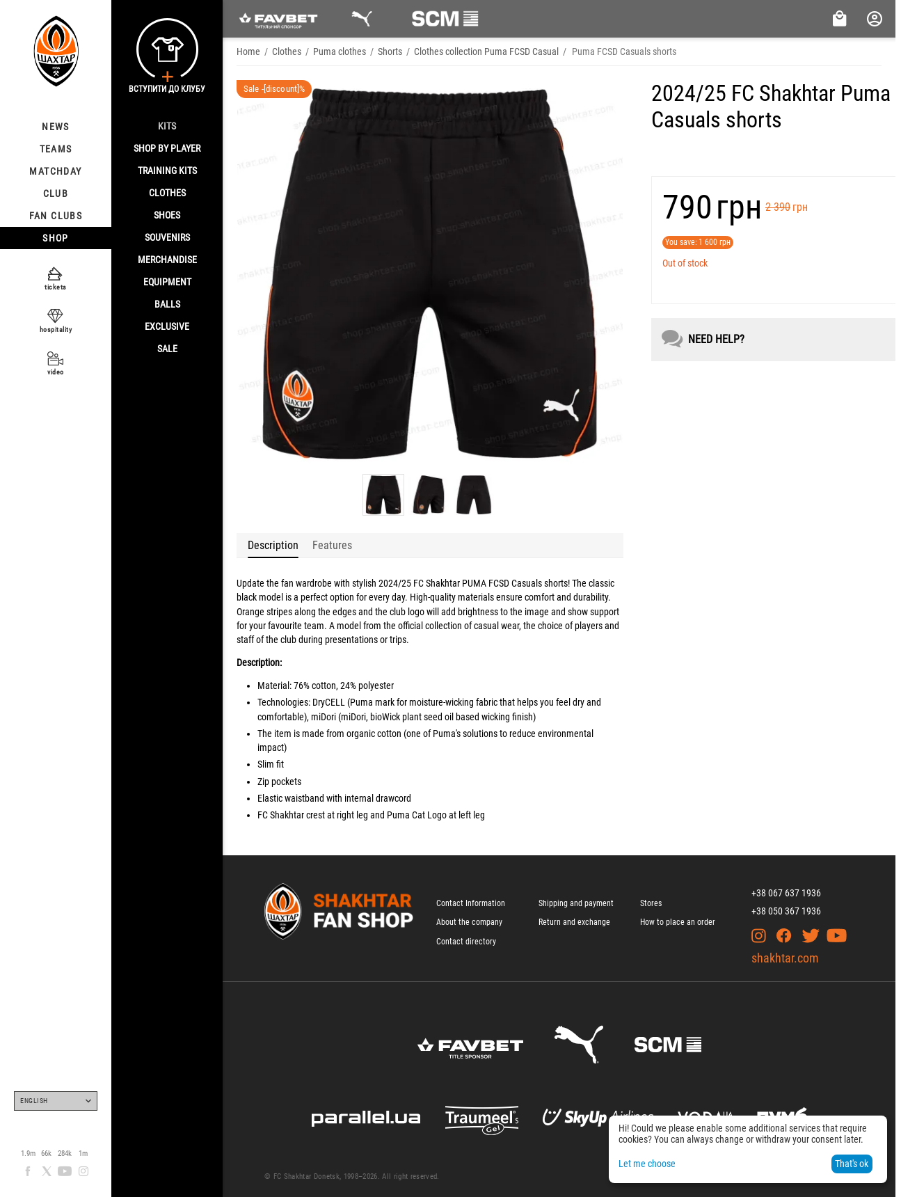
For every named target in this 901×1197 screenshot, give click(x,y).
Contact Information (470, 903)
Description (273, 545)
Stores (651, 903)
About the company (469, 922)
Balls (167, 304)
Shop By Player (167, 148)
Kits (167, 126)
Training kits (167, 170)
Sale (167, 348)
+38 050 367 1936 (786, 911)
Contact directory (466, 941)
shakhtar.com (785, 958)
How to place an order (677, 922)
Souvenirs (167, 237)
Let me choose (647, 1163)
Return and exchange (574, 922)
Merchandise (167, 259)
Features (332, 545)
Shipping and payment (576, 903)
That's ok (851, 1163)
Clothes (167, 192)
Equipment (167, 281)
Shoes (167, 215)
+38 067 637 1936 (786, 892)
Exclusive (167, 326)
